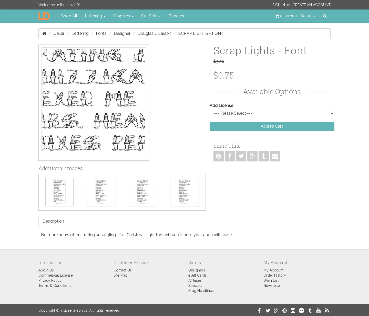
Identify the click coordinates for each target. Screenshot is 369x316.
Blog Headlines (201, 291)
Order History (274, 275)
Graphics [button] (123, 16)
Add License (221, 105)
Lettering (80, 33)
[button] (295, 16)
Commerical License (55, 275)
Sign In (278, 5)
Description (53, 221)
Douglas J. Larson (154, 33)
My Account (273, 270)
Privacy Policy (49, 280)
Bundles (176, 16)
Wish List (271, 280)
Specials (195, 286)
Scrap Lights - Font (201, 33)
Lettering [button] (95, 16)
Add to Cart (272, 126)
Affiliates (195, 280)
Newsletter (272, 286)
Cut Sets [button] (151, 16)
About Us (46, 270)
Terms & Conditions (54, 286)
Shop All (69, 16)
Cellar (59, 33)
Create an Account (312, 5)
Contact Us (123, 270)
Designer (122, 33)
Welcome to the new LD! (59, 5)
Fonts (101, 33)
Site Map (121, 275)
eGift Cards (197, 275)
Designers (196, 270)
